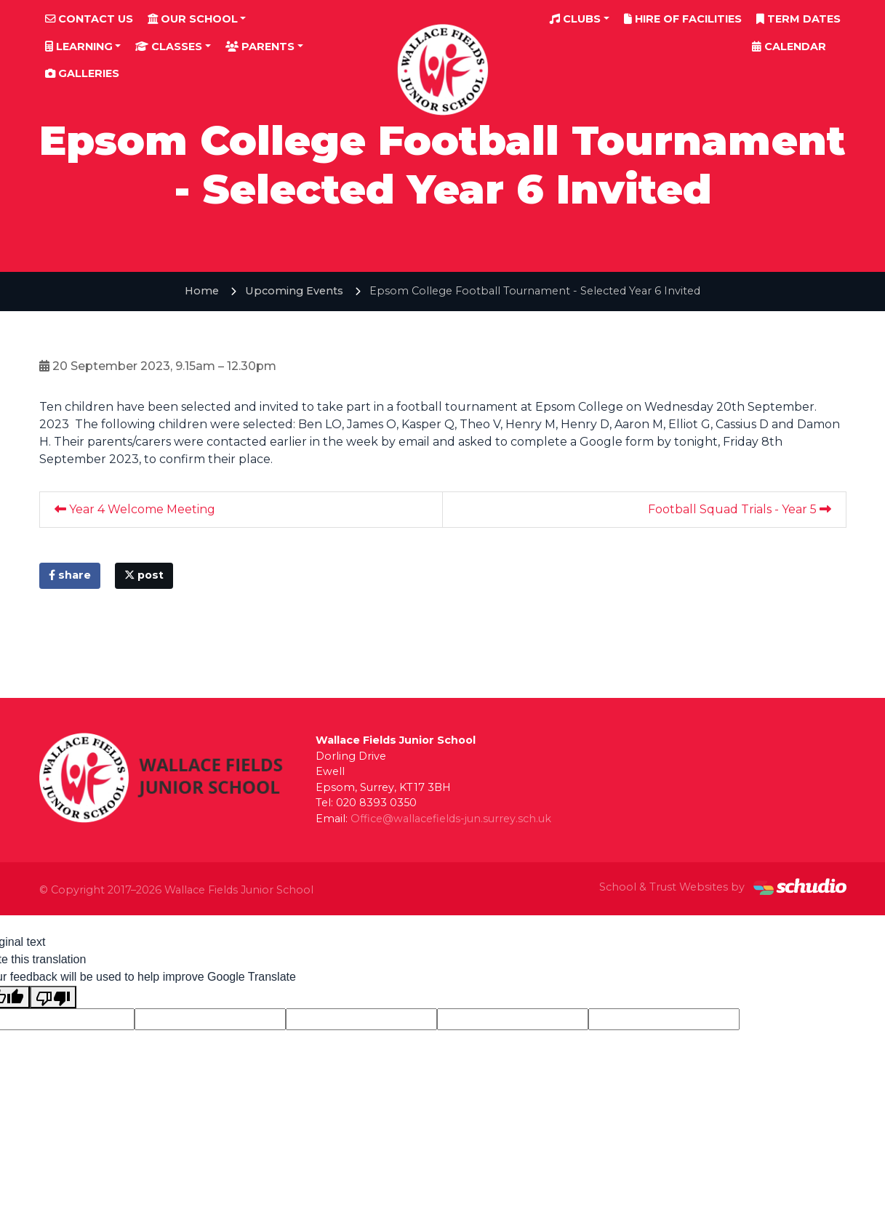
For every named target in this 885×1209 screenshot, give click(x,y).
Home (202, 290)
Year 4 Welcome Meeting (135, 509)
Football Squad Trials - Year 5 (739, 509)
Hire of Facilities (683, 18)
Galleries (82, 73)
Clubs (575, 18)
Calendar (789, 46)
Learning (79, 46)
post (144, 575)
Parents (260, 46)
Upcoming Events (294, 290)
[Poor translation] (53, 997)
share (70, 575)
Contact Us (89, 18)
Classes (168, 46)
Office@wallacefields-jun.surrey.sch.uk (451, 818)
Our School (193, 18)
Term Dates (798, 18)
